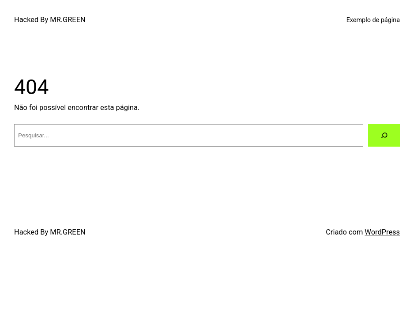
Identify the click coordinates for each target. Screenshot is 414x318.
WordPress (382, 232)
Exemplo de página (373, 20)
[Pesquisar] (384, 135)
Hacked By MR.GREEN (50, 19)
